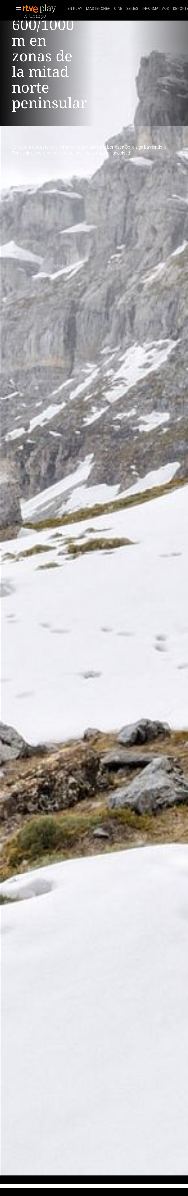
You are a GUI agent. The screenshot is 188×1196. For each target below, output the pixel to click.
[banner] (44, 9)
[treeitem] (75, 9)
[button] (17, 9)
